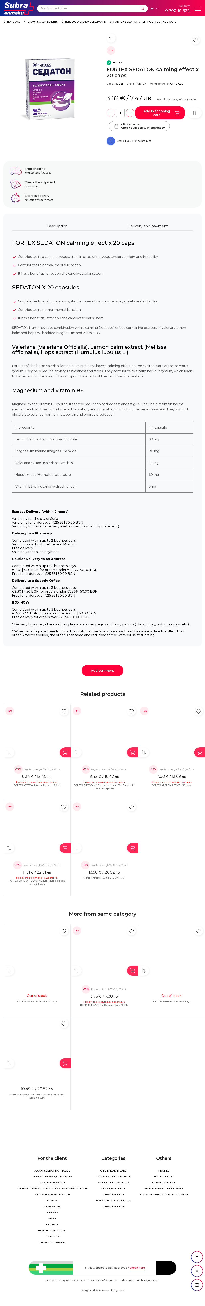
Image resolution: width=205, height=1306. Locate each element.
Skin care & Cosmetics (113, 1182)
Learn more (32, 186)
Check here (137, 1267)
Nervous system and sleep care (85, 22)
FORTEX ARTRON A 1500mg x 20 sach (104, 878)
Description (57, 226)
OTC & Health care (113, 1170)
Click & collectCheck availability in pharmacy (139, 126)
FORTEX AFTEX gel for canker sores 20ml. (37, 785)
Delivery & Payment (52, 1242)
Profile (163, 1170)
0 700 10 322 (177, 10)
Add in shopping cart (161, 113)
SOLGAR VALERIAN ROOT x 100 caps (37, 1001)
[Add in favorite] (63, 711)
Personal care (113, 1194)
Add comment (102, 670)
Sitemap (52, 1212)
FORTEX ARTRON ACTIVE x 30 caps (171, 785)
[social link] (197, 1257)
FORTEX (141, 83)
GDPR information (52, 1182)
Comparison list (163, 1182)
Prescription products (113, 1200)
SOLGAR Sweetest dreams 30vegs (171, 1001)
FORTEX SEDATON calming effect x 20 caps (144, 21)
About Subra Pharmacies (52, 1170)
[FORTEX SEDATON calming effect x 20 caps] (52, 89)
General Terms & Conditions (52, 1176)
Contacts (52, 1236)
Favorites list (164, 1176)
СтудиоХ (118, 1290)
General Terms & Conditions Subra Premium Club (52, 1188)
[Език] (154, 8)
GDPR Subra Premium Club (52, 1194)
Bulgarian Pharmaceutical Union (164, 1194)
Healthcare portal (52, 1230)
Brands (52, 1200)
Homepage (13, 22)
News (52, 1218)
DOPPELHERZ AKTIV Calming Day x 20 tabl (104, 1005)
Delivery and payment (148, 226)
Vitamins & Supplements (43, 22)
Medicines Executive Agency (163, 1188)
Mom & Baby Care (113, 1188)
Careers (52, 1224)
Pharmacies (52, 1206)
